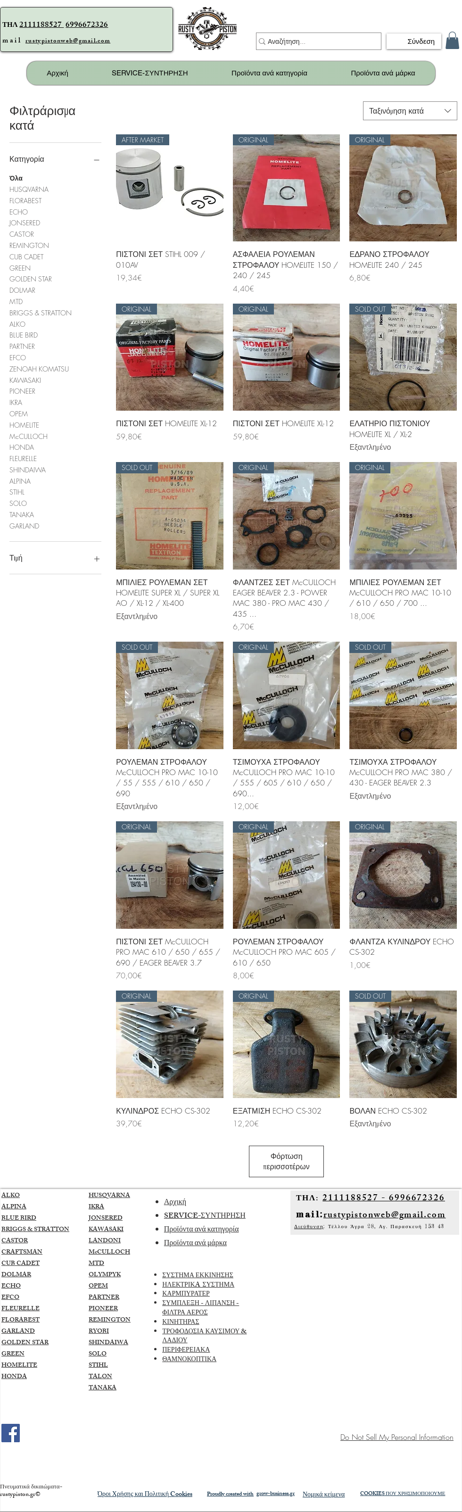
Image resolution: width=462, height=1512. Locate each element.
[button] (452, 40)
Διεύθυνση (308, 1226)
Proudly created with (230, 1494)
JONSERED (24, 222)
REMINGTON (29, 245)
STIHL (17, 491)
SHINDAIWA (27, 469)
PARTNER (22, 346)
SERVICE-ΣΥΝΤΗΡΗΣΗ (205, 1216)
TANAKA (21, 514)
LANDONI (105, 1241)
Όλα (16, 177)
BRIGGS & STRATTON (40, 312)
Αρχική (175, 1203)
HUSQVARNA (29, 189)
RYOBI (99, 1332)
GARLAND (24, 525)
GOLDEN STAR (30, 278)
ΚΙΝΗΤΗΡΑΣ (180, 1323)
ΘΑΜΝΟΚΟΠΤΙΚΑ (189, 1360)
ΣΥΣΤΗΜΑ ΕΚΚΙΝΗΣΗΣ (197, 1276)
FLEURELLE (23, 458)
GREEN (20, 268)
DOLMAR (22, 290)
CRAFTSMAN (21, 1252)
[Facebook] (10, 1433)
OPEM (18, 413)
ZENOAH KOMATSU (39, 368)
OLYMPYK (105, 1275)
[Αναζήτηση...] (314, 41)
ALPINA (20, 481)
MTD (16, 301)
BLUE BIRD (23, 334)
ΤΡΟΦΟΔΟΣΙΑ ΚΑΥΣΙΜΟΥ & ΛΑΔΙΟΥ (204, 1336)
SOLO (18, 503)
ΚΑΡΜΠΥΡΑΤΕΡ (186, 1294)
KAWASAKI (25, 380)
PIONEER (22, 391)
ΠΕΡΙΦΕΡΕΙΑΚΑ (186, 1350)
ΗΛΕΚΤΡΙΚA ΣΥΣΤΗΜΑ (198, 1285)
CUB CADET (26, 256)
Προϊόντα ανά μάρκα (195, 1244)
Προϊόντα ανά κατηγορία (201, 1230)
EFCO (17, 357)
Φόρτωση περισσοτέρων (286, 1161)
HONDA (21, 447)
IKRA (15, 402)
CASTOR (21, 234)
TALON (100, 1377)
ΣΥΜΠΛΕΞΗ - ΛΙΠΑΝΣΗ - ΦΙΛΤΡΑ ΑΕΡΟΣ (200, 1308)
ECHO (18, 211)
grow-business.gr (275, 1494)
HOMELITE (24, 425)
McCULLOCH (28, 436)
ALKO (17, 324)
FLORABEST (25, 200)
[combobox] (410, 110)
